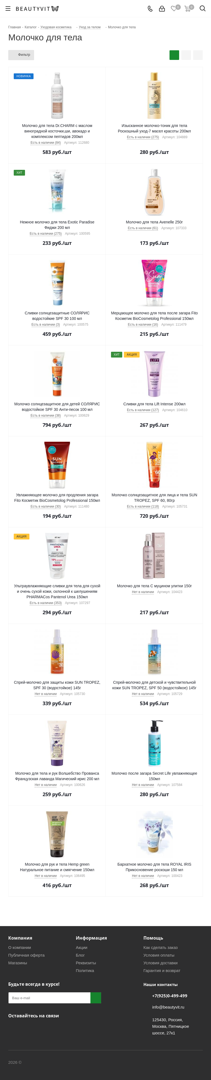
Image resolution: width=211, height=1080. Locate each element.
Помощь (153, 938)
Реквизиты (86, 962)
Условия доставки (160, 962)
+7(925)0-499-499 (169, 995)
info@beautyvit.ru (168, 1007)
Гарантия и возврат (162, 970)
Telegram (27, 1028)
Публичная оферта (26, 955)
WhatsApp (54, 1028)
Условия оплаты (158, 955)
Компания (20, 938)
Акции (81, 947)
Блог (80, 955)
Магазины (17, 962)
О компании (19, 947)
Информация (91, 938)
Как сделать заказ (160, 947)
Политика (85, 970)
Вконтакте (13, 1028)
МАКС (41, 1028)
